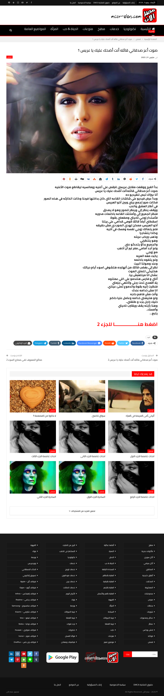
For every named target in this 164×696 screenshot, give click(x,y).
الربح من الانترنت (69, 545)
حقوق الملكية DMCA (101, 2)
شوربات (150, 612)
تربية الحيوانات (108, 618)
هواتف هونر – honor (27, 636)
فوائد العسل (70, 636)
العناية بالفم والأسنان (105, 593)
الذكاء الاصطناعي (29, 569)
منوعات (88, 29)
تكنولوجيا (130, 29)
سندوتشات (148, 593)
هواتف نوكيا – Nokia (27, 624)
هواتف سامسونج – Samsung (24, 606)
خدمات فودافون (68, 575)
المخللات (149, 581)
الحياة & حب (70, 29)
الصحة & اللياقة (108, 569)
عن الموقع (116, 2)
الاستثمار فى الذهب (67, 551)
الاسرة (111, 551)
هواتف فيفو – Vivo (28, 618)
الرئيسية (148, 29)
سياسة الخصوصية (84, 2)
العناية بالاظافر (108, 575)
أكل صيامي (148, 563)
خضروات (71, 630)
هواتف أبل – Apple (28, 581)
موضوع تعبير (109, 642)
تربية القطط (109, 624)
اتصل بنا (73, 2)
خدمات (114, 29)
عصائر (151, 624)
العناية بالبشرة (108, 581)
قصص (9, 57)
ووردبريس (32, 563)
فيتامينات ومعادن (68, 642)
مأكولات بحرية (147, 551)
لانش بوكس (148, 630)
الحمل (111, 557)
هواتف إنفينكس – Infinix (25, 593)
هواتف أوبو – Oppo (28, 587)
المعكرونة (149, 587)
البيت (148, 337)
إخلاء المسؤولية (129, 2)
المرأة (54, 29)
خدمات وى (70, 581)
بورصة (72, 606)
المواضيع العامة (35, 29)
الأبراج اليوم (70, 593)
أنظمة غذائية (109, 545)
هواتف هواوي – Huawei (25, 630)
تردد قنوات (71, 624)
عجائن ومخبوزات (146, 618)
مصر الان (9, 692)
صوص (150, 599)
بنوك (73, 599)
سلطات (150, 606)
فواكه (150, 636)
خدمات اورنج (70, 569)
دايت (112, 630)
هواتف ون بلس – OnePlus (25, 642)
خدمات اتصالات (69, 587)
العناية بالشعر (108, 587)
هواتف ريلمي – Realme (26, 599)
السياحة (111, 612)
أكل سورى (148, 557)
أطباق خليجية (147, 575)
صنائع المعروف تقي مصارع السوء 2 (24, 359)
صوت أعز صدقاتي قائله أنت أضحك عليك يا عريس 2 (133, 359)
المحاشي (149, 569)
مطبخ (101, 29)
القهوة (111, 599)
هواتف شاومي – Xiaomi (25, 612)
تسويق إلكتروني (29, 575)
